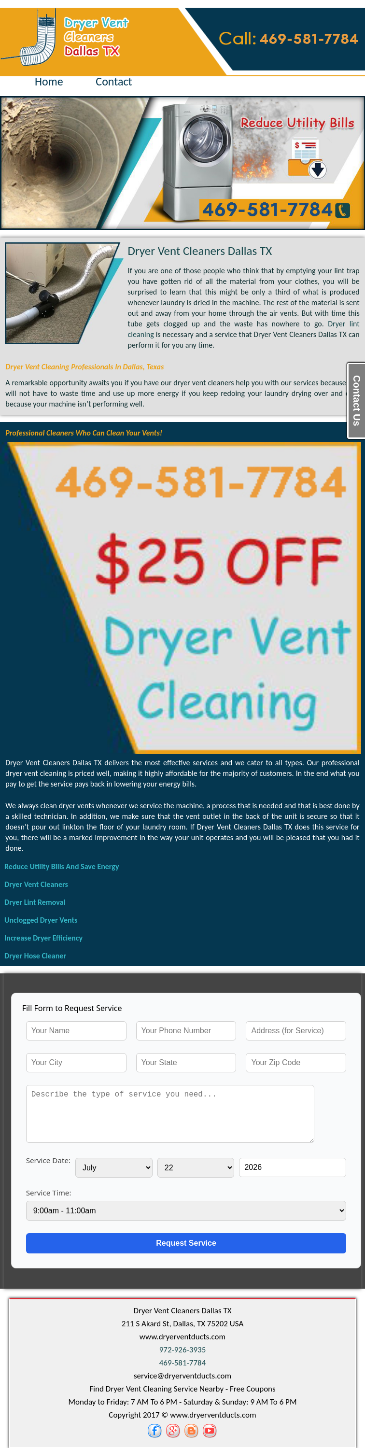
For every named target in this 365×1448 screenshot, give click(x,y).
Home (49, 81)
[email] (182, 1376)
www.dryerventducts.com (182, 1337)
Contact (114, 81)
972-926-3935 (182, 1350)
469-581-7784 (182, 1363)
